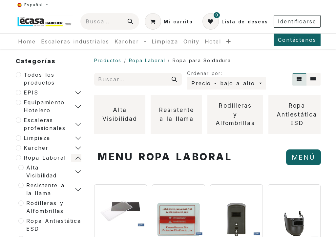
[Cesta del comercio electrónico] (168, 21)
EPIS (31, 92)
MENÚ (303, 157)
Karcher (36, 148)
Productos (107, 60)
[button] (226, 83)
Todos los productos (39, 78)
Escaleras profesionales (45, 124)
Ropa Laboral (45, 157)
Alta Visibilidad (41, 171)
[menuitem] (26, 41)
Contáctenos (297, 40)
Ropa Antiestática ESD (53, 225)
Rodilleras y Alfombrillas (45, 207)
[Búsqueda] (130, 21)
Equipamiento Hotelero (44, 106)
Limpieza (37, 138)
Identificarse (297, 21)
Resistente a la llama (45, 189)
